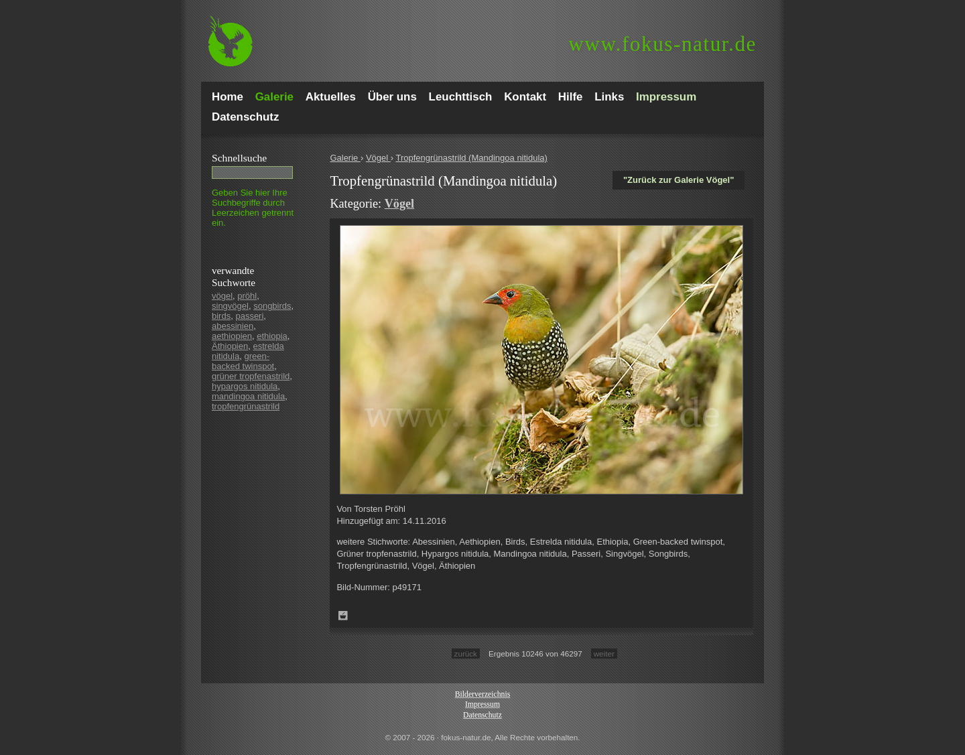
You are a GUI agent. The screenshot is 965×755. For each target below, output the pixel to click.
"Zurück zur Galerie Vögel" (678, 180)
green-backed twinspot (243, 361)
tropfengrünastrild (245, 406)
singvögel (230, 306)
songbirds (272, 306)
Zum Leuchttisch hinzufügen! (343, 615)
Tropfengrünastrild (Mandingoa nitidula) (471, 158)
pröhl (247, 296)
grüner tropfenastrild (251, 376)
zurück (465, 653)
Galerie (345, 158)
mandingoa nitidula (248, 396)
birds (221, 316)
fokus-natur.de (662, 44)
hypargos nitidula (244, 386)
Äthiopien (230, 346)
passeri (249, 316)
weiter (604, 653)
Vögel (378, 158)
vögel (222, 296)
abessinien (232, 326)
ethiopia (272, 336)
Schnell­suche (239, 157)
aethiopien (232, 336)
